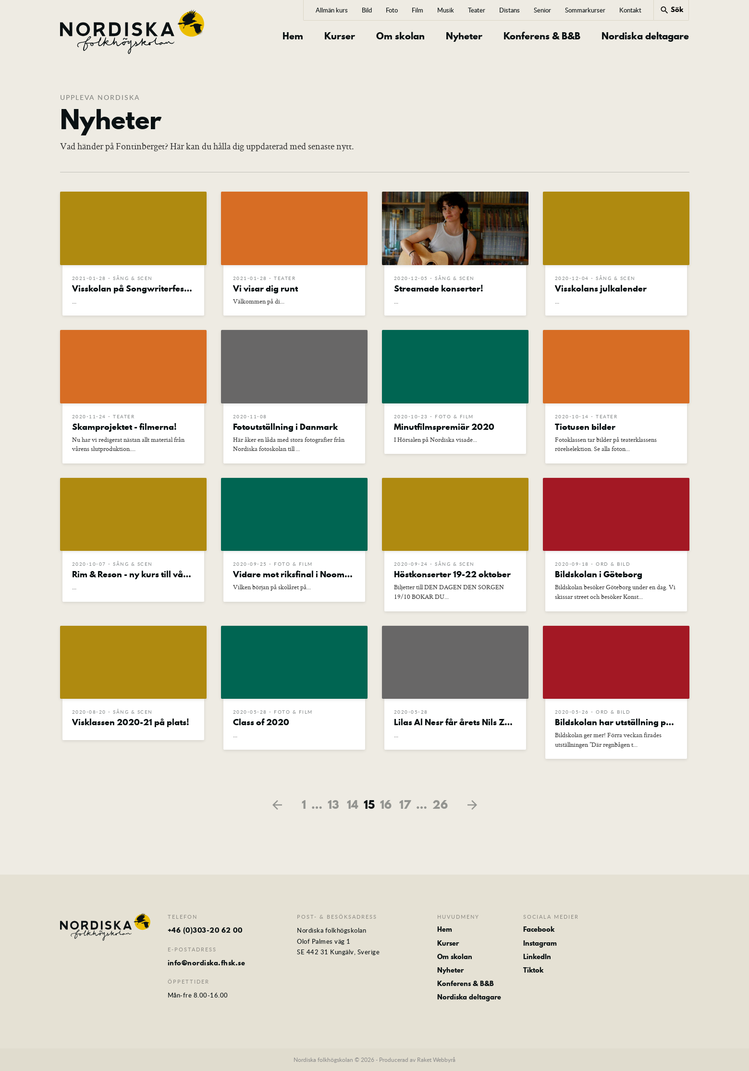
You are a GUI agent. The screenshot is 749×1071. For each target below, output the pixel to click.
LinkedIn (537, 956)
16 (386, 804)
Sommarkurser (585, 10)
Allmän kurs (332, 10)
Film (417, 10)
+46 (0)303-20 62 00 (205, 930)
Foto (392, 10)
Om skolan (400, 36)
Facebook (538, 929)
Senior (542, 10)
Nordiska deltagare (645, 36)
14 (352, 804)
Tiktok (533, 970)
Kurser (339, 36)
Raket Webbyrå (436, 1059)
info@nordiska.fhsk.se (207, 963)
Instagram (540, 943)
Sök (671, 9)
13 (333, 804)
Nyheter (464, 36)
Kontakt (630, 10)
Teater (476, 10)
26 (440, 804)
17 (405, 804)
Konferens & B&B (541, 36)
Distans (509, 10)
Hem (292, 36)
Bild (367, 10)
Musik (445, 10)
